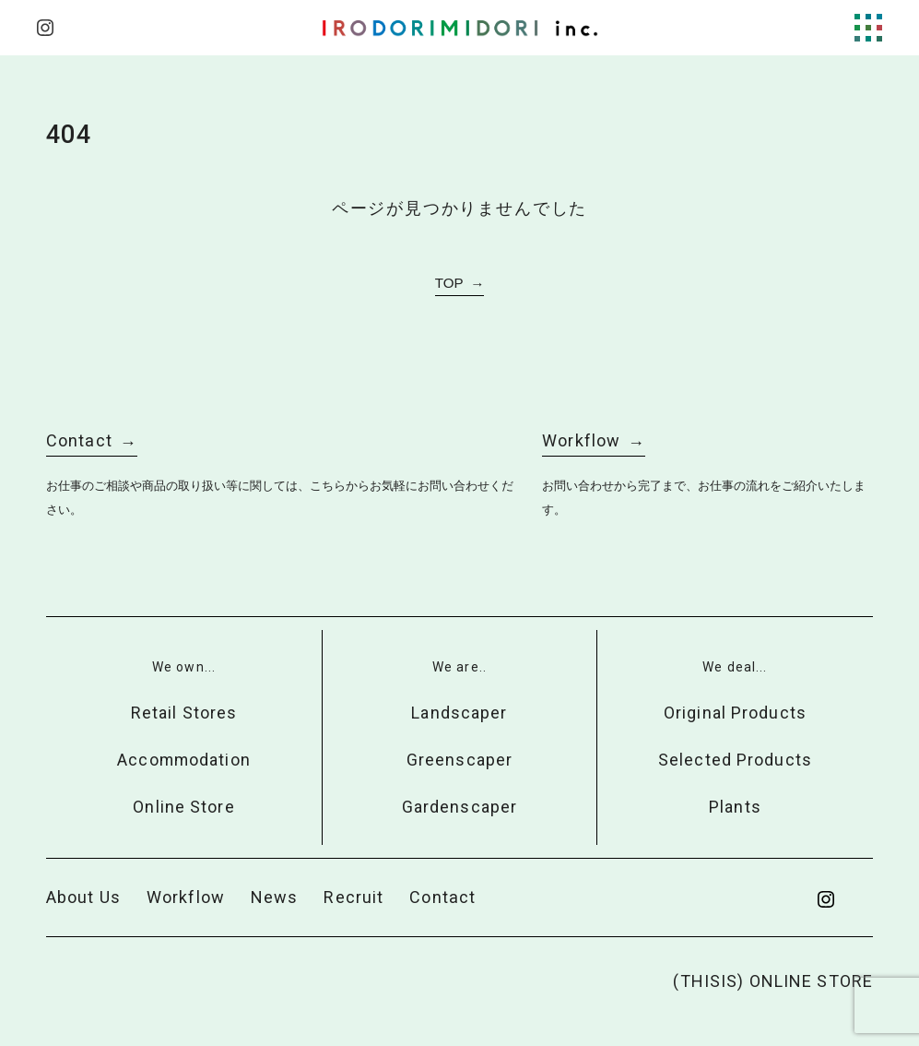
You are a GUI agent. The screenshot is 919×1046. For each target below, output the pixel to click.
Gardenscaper (459, 806)
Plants (735, 806)
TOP (449, 283)
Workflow (581, 440)
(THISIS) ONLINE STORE (773, 981)
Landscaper (459, 712)
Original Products (735, 712)
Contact (79, 440)
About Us (83, 897)
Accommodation (184, 759)
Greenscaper (459, 759)
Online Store (183, 806)
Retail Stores (184, 712)
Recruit (353, 897)
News (274, 897)
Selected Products (735, 759)
